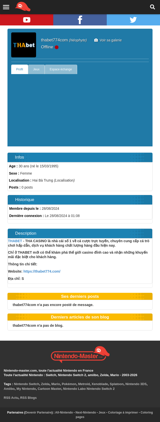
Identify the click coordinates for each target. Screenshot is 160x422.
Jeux (36, 69)
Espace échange (61, 69)
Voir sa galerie (108, 40)
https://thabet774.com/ (41, 271)
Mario (55, 384)
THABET (15, 241)
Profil (19, 69)
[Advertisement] (80, 111)
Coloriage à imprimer (123, 412)
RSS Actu (11, 398)
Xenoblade (100, 384)
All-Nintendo (64, 412)
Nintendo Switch (26, 384)
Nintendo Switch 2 (101, 389)
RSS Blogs (28, 398)
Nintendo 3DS (136, 384)
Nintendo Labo (74, 389)
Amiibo (9, 389)
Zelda (45, 384)
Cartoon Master (49, 389)
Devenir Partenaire (38, 412)
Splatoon (117, 384)
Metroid (84, 384)
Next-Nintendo (86, 412)
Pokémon (69, 384)
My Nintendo (26, 389)
